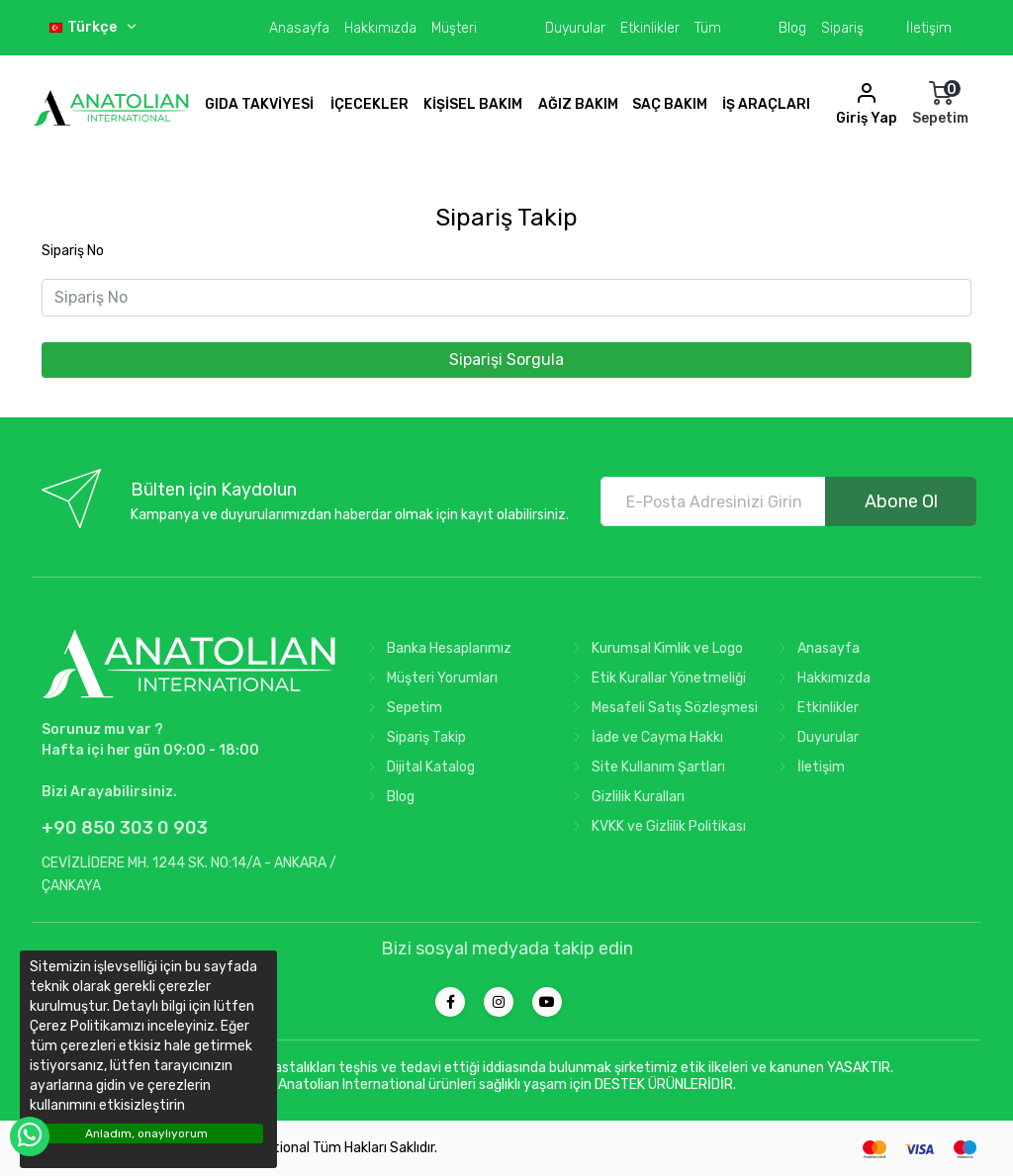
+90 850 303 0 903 (125, 828)
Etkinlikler (650, 28)
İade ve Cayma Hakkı (644, 737)
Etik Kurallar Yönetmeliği (655, 678)
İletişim (929, 28)
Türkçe (93, 27)
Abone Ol (901, 501)
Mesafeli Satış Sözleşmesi (661, 707)
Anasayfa (299, 28)
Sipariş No (73, 250)
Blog (792, 28)
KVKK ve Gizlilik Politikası (655, 826)
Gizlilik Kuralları (625, 796)
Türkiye (98, 82)
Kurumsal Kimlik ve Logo (654, 648)
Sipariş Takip (413, 737)
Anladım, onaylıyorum (146, 1133)
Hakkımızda (380, 28)
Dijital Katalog (417, 767)
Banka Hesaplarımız (435, 648)
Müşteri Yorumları (429, 678)
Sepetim (401, 707)
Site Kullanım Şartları (645, 767)
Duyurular (575, 28)
